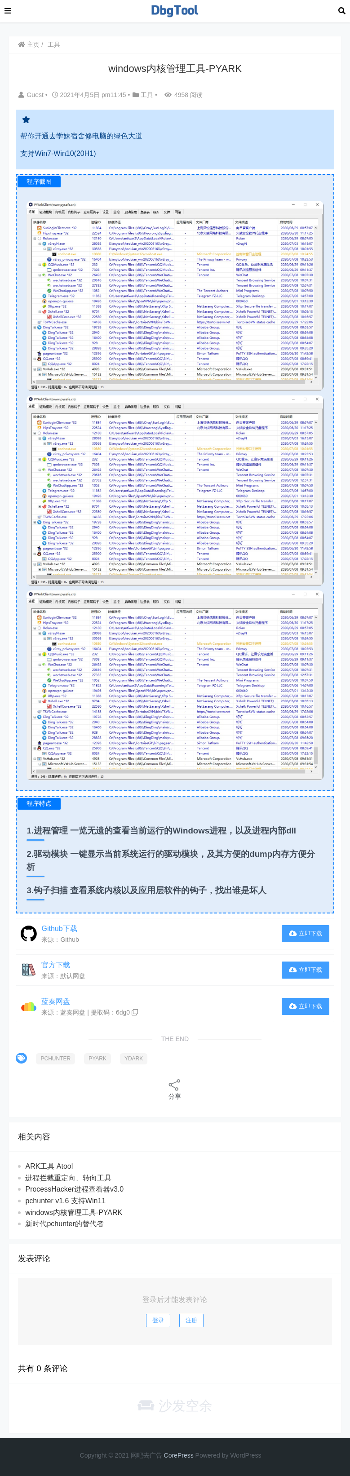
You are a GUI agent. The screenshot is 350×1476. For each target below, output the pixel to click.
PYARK (97, 1058)
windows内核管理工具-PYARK (73, 1212)
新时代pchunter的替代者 (64, 1224)
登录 (158, 1320)
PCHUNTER (55, 1058)
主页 (29, 44)
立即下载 (305, 933)
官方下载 (55, 965)
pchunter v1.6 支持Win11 (65, 1201)
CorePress (179, 1455)
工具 (54, 44)
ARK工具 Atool (49, 1166)
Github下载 (59, 928)
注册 (191, 1320)
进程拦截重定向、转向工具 (68, 1178)
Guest (31, 94)
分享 (175, 1089)
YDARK (133, 1058)
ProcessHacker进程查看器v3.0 (74, 1189)
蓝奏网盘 (55, 1001)
